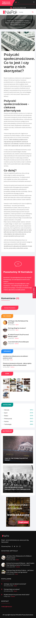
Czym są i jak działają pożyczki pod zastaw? (16, 459)
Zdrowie (18, 410)
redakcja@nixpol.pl (6, 606)
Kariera (27, 20)
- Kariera (16, 338)
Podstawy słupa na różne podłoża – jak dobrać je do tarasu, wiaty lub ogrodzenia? (20, 571)
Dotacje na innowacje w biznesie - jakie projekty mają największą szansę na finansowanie (17, 364)
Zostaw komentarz (9, 308)
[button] (33, 2)
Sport (18, 413)
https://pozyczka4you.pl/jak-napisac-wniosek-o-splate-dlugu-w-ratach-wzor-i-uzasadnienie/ (17, 223)
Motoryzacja (18, 418)
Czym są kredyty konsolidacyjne (18, 341)
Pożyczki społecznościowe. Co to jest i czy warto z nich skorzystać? (18, 23)
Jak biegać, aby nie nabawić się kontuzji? (18, 322)
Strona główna (19, 20)
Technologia (18, 424)
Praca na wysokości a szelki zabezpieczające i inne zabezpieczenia (17, 488)
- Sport (17, 324)
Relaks (18, 415)
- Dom (11, 360)
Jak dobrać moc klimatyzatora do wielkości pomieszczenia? (15, 357)
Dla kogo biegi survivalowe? (17, 328)
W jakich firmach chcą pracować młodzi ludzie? (18, 335)
